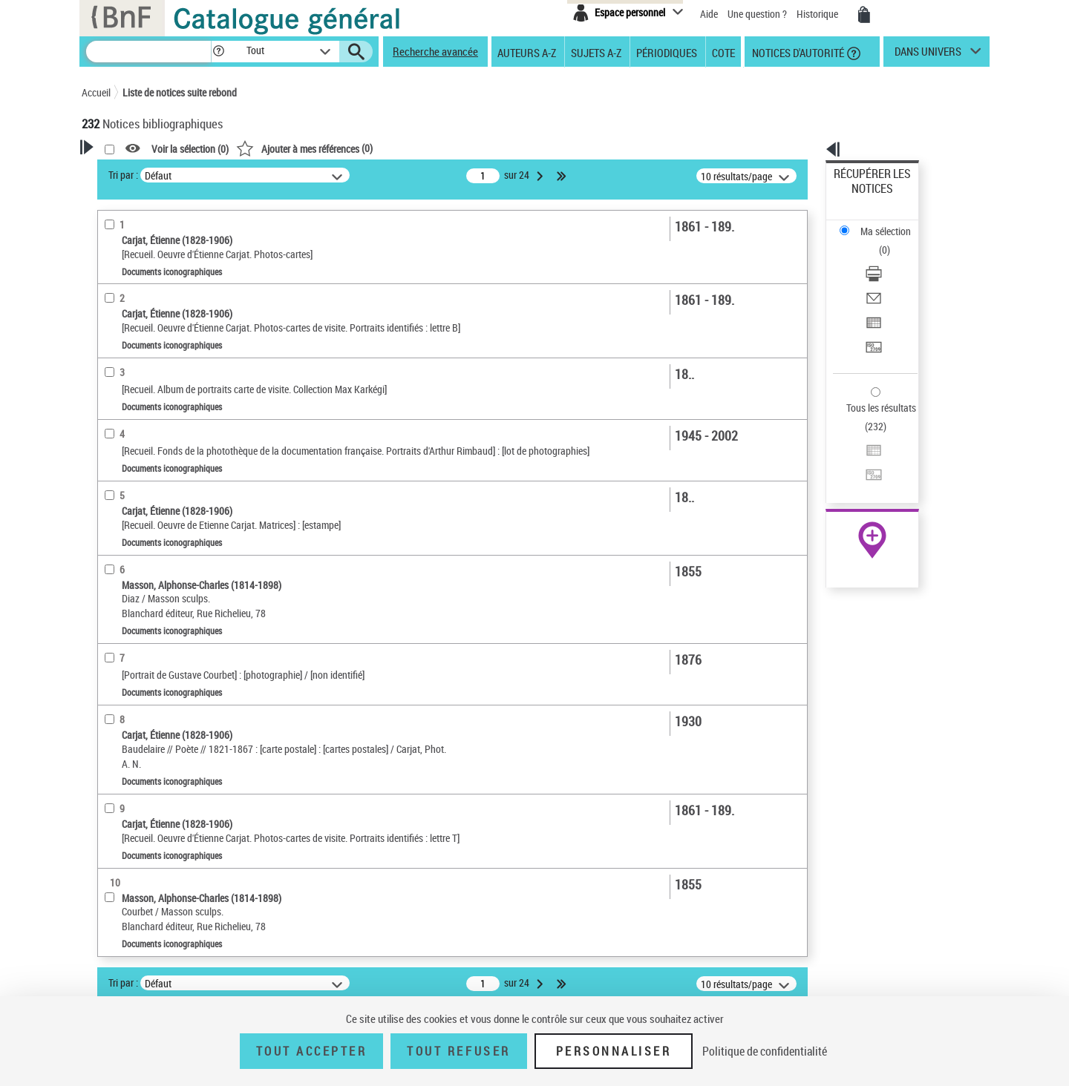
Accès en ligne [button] (130, 414)
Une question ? (757, 14)
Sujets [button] (111, 676)
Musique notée (133, 505)
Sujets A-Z (596, 52)
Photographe (135, 322)
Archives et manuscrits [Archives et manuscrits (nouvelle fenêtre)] (859, 454)
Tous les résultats (871, 317)
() (495, 148)
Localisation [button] (125, 552)
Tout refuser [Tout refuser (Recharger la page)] (458, 1051)
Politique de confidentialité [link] (764, 1051)
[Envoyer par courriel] (892, 241)
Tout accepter (311, 1051)
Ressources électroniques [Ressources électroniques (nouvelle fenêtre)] (864, 470)
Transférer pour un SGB (883, 276)
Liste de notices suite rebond (179, 92)
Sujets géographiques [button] (147, 701)
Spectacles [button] (122, 800)
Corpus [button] (113, 775)
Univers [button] (114, 751)
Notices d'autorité (797, 52)
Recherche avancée (435, 51)
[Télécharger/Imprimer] (892, 223)
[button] (218, 51)
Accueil (96, 92)
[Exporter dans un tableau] (892, 258)
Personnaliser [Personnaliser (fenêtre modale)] (614, 1051)
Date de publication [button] (141, 652)
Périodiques (666, 52)
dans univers (928, 55)
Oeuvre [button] (112, 578)
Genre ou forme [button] (132, 726)
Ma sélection (862, 197)
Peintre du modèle (142, 345)
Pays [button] (108, 825)
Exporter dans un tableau (887, 258)
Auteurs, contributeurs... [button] (153, 602)
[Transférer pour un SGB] (892, 276)
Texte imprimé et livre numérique (170, 483)
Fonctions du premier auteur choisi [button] (162, 292)
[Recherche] (148, 51)
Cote (723, 52)
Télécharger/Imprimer (880, 223)
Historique (818, 14)
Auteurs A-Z (526, 52)
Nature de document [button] (143, 438)
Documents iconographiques (166, 461)
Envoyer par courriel (877, 241)
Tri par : (314, 175)
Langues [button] (116, 627)
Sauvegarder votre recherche (174, 229)
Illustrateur (128, 367)
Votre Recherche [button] (143, 172)
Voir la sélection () (380, 149)
